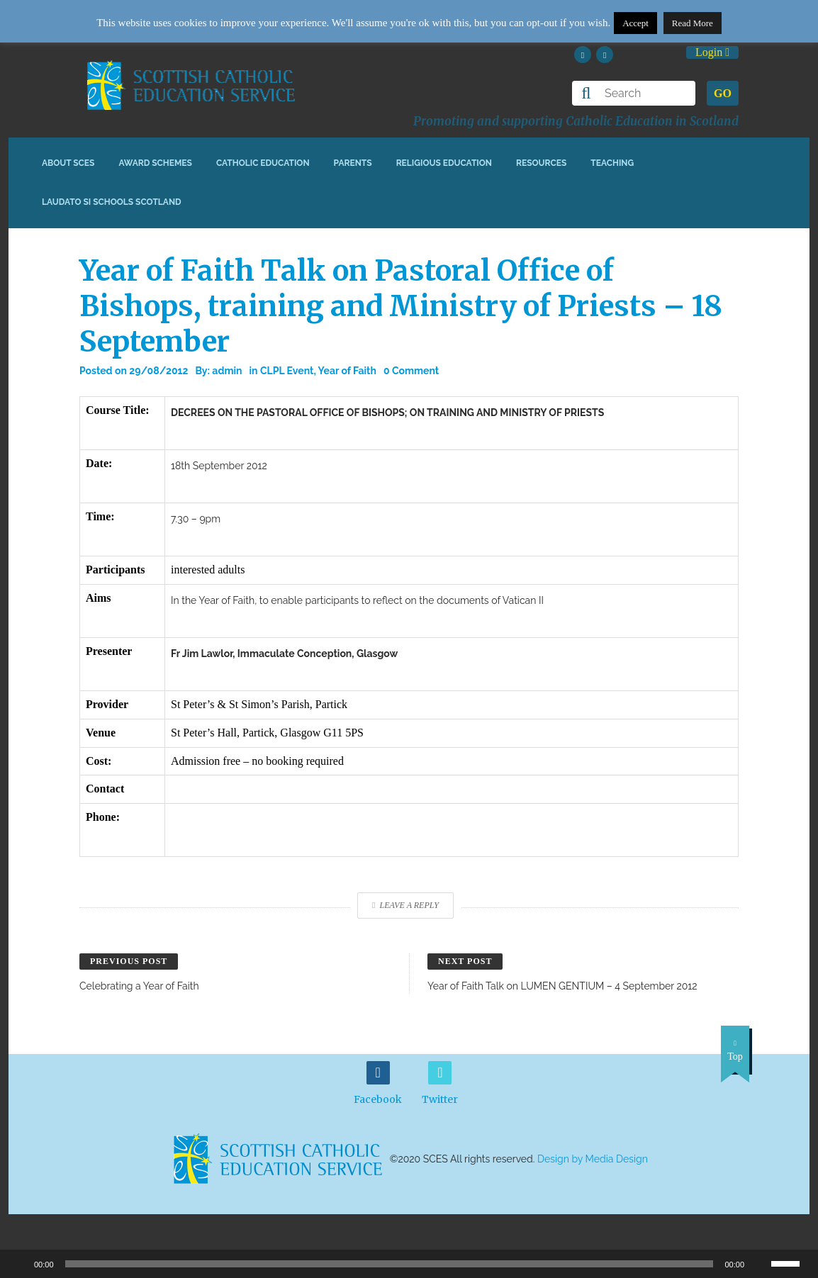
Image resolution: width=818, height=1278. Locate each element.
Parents (353, 163)
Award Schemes (155, 163)
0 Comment (411, 370)
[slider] (791, 1262)
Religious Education (444, 163)
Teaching (612, 163)
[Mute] (760, 1264)
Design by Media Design (592, 1159)
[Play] (18, 1264)
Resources (541, 163)
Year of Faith (347, 370)
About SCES (68, 163)
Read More (692, 23)
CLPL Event (287, 370)
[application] (409, 1264)
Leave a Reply (405, 905)
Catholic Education (263, 163)
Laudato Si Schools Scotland (111, 202)
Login (712, 52)
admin (227, 370)
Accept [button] (635, 23)
